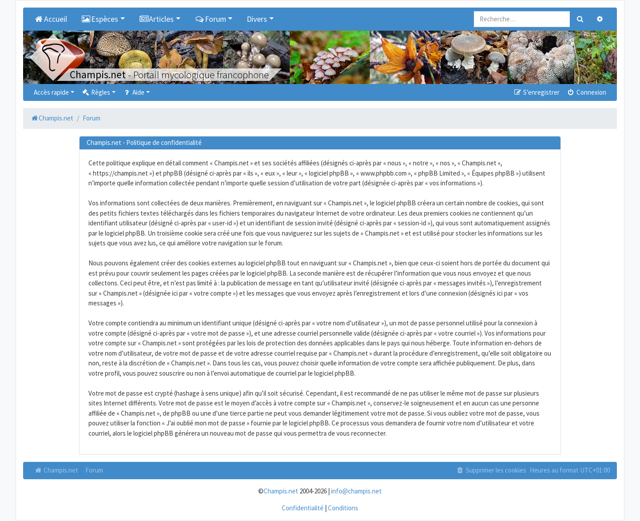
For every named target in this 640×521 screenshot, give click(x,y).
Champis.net (56, 470)
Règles (95, 92)
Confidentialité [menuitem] (303, 508)
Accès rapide (51, 92)
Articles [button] (156, 19)
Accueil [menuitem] (50, 19)
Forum (94, 470)
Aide (133, 92)
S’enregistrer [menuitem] (536, 92)
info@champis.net (356, 491)
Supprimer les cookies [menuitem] (491, 470)
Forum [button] (210, 19)
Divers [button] (257, 19)
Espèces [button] (100, 19)
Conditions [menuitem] (343, 508)
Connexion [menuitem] (586, 92)
